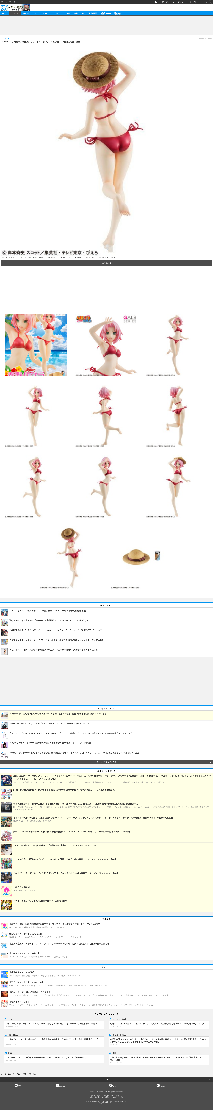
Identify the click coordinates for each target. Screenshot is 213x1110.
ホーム (4, 13)
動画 (68, 13)
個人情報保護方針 (117, 1091)
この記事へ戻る (106, 263)
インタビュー (46, 13)
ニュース (14, 13)
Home (19, 1085)
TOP (107, 1079)
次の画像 (209, 263)
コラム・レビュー (120, 1035)
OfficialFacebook (62, 1085)
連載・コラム (79, 13)
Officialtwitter (115, 1085)
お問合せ (92, 1091)
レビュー (58, 13)
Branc (118, 13)
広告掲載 (100, 1091)
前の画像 (4, 263)
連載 (114, 1053)
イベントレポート (30, 13)
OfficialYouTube (163, 1085)
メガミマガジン (106, 13)
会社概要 (107, 1091)
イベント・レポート (121, 1019)
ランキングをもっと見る (106, 762)
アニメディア (93, 13)
